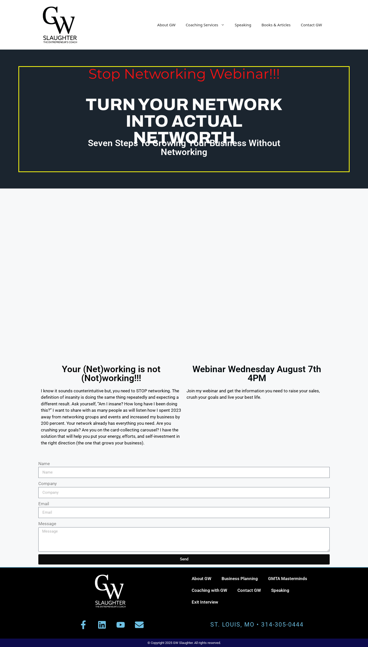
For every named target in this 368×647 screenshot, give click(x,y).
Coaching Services (208, 24)
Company (47, 483)
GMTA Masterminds (287, 578)
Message (47, 523)
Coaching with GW (209, 590)
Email (43, 503)
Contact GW (311, 24)
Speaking (243, 24)
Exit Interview (205, 602)
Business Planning (240, 578)
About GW (166, 24)
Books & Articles (276, 24)
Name (44, 463)
